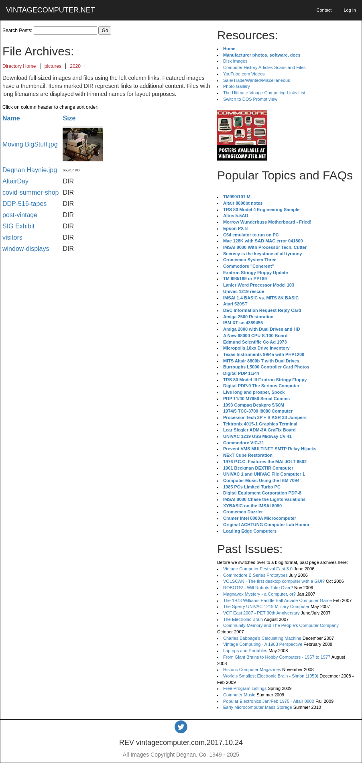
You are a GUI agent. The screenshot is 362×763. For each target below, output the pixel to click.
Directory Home (19, 66)
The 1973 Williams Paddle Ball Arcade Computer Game (277, 600)
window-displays (25, 248)
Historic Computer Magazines (252, 669)
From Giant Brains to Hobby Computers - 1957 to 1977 (276, 657)
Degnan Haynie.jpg (29, 170)
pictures (53, 66)
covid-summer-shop (30, 192)
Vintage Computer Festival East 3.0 (258, 568)
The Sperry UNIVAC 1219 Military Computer (266, 606)
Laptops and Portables (245, 650)
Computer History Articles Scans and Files (264, 67)
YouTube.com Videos (244, 73)
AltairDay (15, 181)
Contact (323, 10)
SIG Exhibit (18, 226)
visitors (12, 237)
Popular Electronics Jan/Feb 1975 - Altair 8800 (268, 701)
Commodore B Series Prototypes (255, 575)
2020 (75, 66)
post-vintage (19, 215)
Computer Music (239, 694)
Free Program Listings (244, 688)
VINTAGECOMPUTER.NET (50, 10)
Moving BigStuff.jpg (30, 144)
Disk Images (235, 61)
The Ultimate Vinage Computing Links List (264, 92)
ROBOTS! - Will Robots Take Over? (258, 587)
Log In (350, 10)
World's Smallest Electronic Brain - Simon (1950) (270, 675)
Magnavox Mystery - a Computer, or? (259, 594)
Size (69, 118)
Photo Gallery (236, 86)
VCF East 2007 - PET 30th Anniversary (261, 612)
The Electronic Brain (243, 619)
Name (11, 118)
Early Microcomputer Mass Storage (257, 707)
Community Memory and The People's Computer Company (281, 625)
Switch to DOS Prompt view (250, 99)
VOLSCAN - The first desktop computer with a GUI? (274, 581)
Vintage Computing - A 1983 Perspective (262, 644)
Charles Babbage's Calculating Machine (262, 638)
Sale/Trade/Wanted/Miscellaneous (256, 80)
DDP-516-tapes (24, 203)
